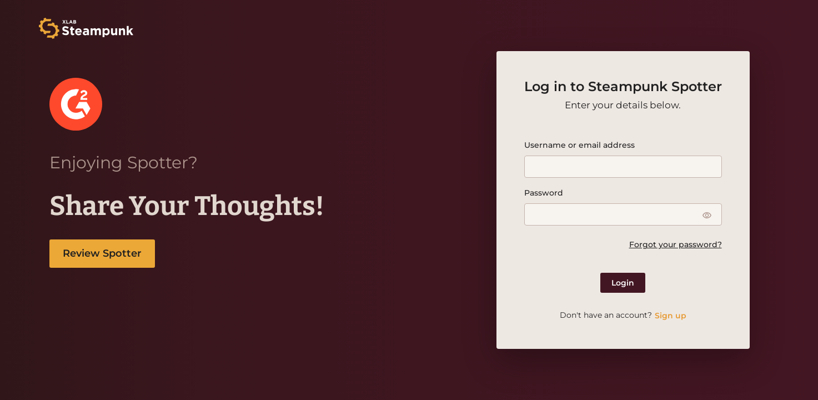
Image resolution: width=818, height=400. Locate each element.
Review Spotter (102, 253)
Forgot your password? (675, 244)
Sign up (670, 316)
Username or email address (579, 145)
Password (543, 193)
